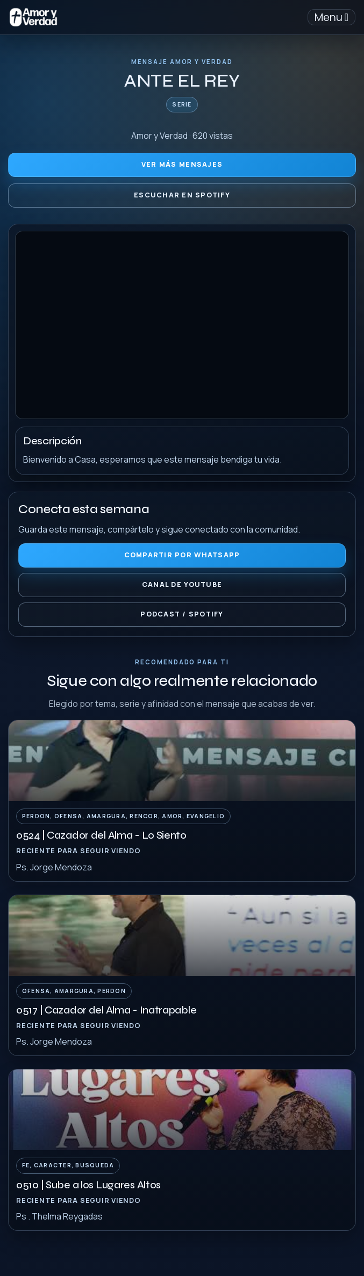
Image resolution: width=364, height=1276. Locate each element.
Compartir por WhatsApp (182, 554)
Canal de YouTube (182, 584)
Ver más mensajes (182, 164)
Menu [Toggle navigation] (331, 17)
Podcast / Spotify (182, 614)
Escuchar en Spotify (182, 195)
